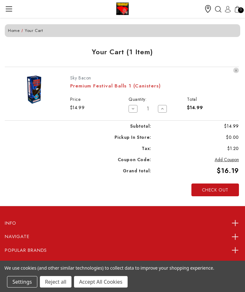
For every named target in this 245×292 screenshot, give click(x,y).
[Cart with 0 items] (236, 9)
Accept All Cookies (100, 281)
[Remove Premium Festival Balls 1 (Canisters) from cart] (236, 70)
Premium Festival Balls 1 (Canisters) (115, 85)
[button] (208, 9)
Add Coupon (227, 159)
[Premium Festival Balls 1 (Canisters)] (147, 108)
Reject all (55, 281)
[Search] (216, 9)
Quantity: (137, 99)
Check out (215, 190)
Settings (22, 281)
